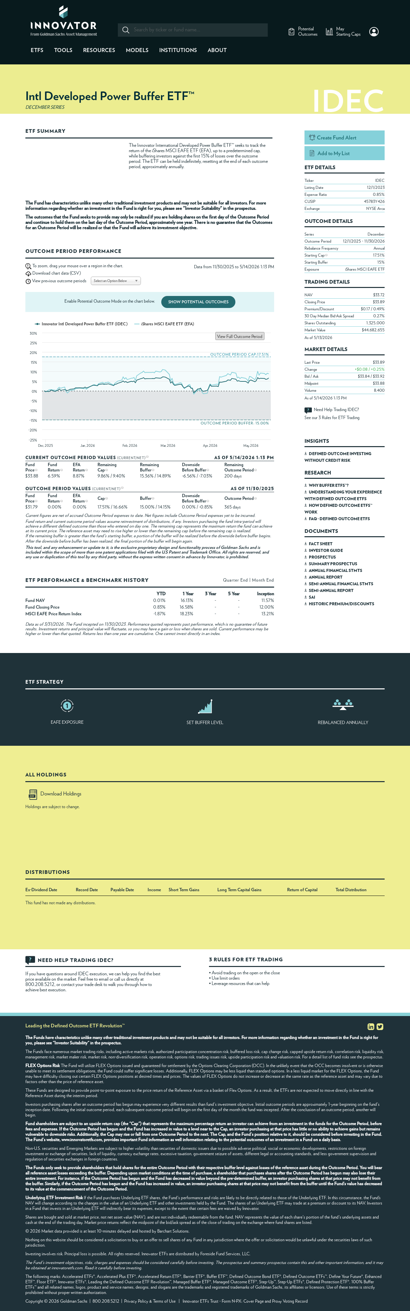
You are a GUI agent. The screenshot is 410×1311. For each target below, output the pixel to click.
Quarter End (235, 580)
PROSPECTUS (322, 557)
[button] (374, 31)
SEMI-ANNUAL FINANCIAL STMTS (341, 584)
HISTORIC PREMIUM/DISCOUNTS (341, 604)
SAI (312, 597)
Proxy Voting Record (290, 1301)
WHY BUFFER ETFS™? (329, 485)
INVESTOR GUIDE (326, 551)
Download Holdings (55, 793)
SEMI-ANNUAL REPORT (331, 591)
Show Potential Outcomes (198, 302)
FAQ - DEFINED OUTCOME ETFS (339, 519)
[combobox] (192, 30)
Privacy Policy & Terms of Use (150, 1301)
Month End (263, 580)
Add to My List (334, 153)
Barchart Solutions (173, 1231)
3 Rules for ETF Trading (339, 418)
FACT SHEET (321, 544)
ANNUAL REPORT (326, 577)
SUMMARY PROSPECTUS (333, 564)
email (104, 979)
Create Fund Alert (336, 137)
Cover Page (253, 1301)
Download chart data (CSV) (56, 273)
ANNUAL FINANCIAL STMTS (335, 571)
